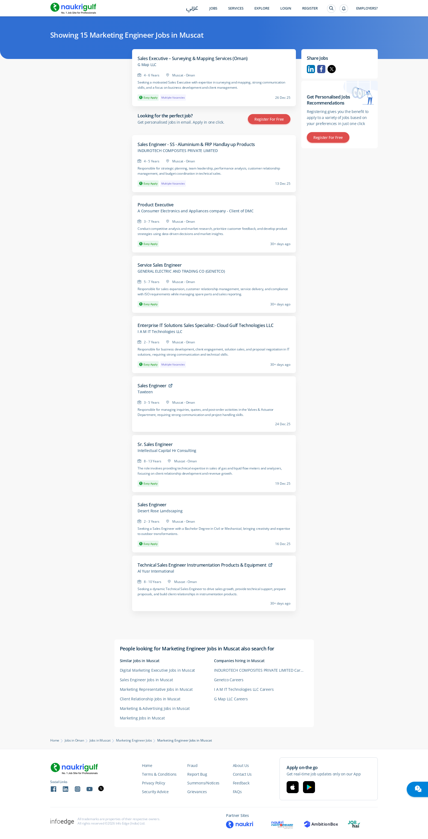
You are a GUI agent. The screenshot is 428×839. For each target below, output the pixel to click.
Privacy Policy (153, 783)
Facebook (321, 69)
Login (285, 8)
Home (54, 740)
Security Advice (155, 791)
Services (235, 8)
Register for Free (269, 119)
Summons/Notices (203, 783)
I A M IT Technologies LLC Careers (244, 689)
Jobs (213, 8)
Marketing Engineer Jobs (134, 740)
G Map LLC (147, 64)
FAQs (237, 791)
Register (310, 8)
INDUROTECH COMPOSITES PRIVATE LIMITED (178, 150)
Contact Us (242, 774)
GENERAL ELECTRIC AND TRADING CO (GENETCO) (181, 271)
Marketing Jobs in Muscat (142, 718)
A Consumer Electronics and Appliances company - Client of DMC (196, 211)
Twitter (332, 69)
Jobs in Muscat (100, 740)
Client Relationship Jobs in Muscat (150, 698)
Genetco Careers (228, 679)
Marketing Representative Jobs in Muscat (156, 689)
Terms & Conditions (159, 774)
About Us (241, 765)
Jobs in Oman (74, 740)
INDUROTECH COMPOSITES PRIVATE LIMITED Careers (261, 670)
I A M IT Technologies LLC (160, 331)
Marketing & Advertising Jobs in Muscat (155, 708)
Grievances (197, 791)
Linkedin (311, 69)
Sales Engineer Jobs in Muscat (146, 679)
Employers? (367, 8)
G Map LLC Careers (231, 698)
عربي (192, 8)
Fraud (192, 765)
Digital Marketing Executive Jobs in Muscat (157, 670)
